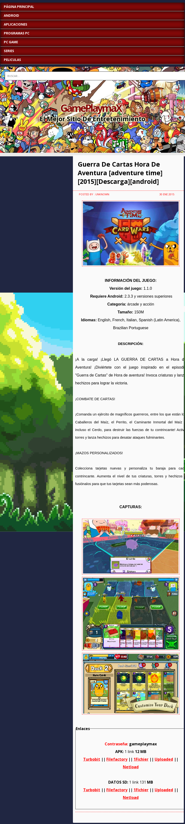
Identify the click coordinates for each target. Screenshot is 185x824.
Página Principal (19, 7)
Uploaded (164, 759)
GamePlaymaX (90, 108)
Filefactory (116, 759)
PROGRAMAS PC (16, 33)
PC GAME (11, 42)
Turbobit (91, 759)
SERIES (9, 51)
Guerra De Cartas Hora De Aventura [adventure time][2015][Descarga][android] (120, 173)
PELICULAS (12, 60)
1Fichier (141, 759)
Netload (131, 766)
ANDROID (11, 15)
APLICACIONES (15, 24)
